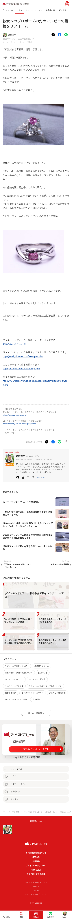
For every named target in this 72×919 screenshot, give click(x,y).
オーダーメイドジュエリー (33, 693)
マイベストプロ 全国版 (36, 874)
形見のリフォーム (41, 666)
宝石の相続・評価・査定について (19, 673)
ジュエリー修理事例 (57, 693)
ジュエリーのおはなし (14, 679)
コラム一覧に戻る (36, 713)
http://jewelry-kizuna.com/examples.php (23, 356)
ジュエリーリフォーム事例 (21, 42)
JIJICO (36, 890)
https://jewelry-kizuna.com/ (14, 415)
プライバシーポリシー (35, 866)
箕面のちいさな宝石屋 (14, 344)
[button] (41, 477)
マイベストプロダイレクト (36, 883)
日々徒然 (36, 699)
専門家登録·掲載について (36, 853)
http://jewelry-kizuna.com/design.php (21, 368)
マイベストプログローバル (36, 894)
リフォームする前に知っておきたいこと (45, 686)
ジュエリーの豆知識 (37, 679)
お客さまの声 (10, 693)
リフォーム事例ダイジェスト (17, 666)
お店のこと (42, 673)
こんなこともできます (14, 686)
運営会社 (36, 857)
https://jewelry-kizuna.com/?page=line (19, 424)
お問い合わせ (36, 870)
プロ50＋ (36, 886)
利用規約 (36, 861)
